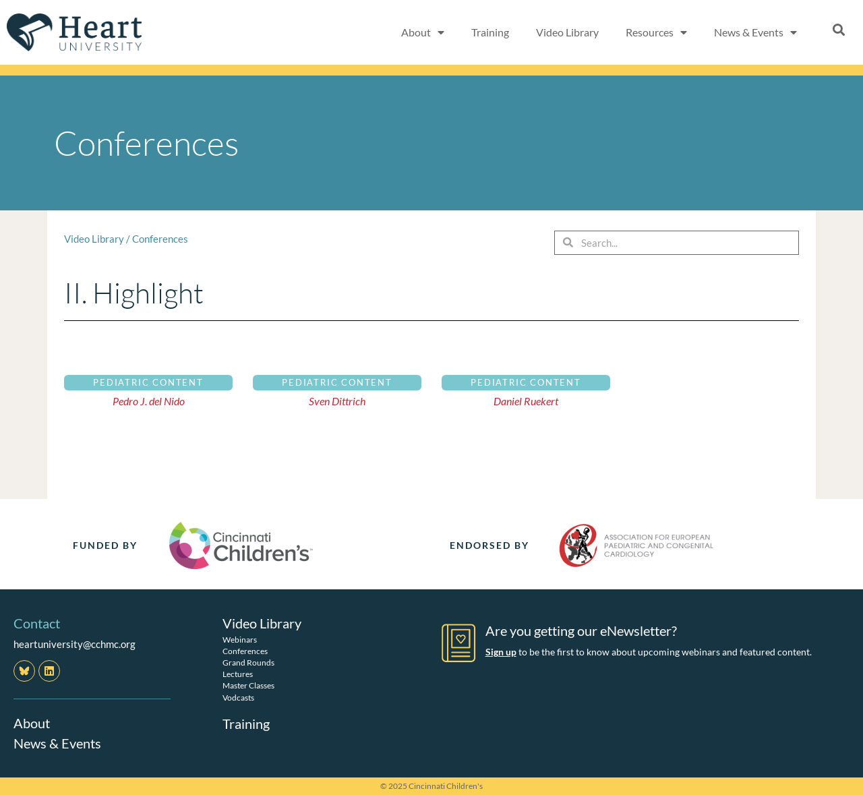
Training (490, 32)
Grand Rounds (248, 662)
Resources (656, 32)
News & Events (755, 32)
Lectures (237, 673)
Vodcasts (238, 697)
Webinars (239, 639)
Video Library (567, 32)
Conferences (160, 239)
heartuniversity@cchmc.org (74, 644)
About (422, 32)
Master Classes (248, 685)
